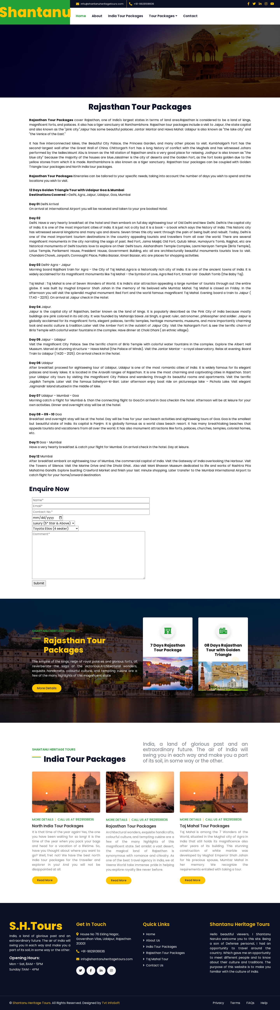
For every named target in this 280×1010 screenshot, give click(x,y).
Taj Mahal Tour (155, 959)
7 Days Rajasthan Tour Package (167, 648)
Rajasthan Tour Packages (75, 645)
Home (81, 16)
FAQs (250, 1003)
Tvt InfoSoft (111, 1003)
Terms (235, 1003)
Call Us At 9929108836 (76, 819)
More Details (47, 688)
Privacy (218, 1003)
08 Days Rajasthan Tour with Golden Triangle (223, 650)
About (97, 16)
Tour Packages (162, 16)
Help (264, 1003)
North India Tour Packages (57, 826)
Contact (190, 16)
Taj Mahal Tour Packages (204, 826)
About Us (151, 940)
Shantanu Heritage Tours (32, 1003)
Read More (44, 880)
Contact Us (153, 965)
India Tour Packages (125, 16)
